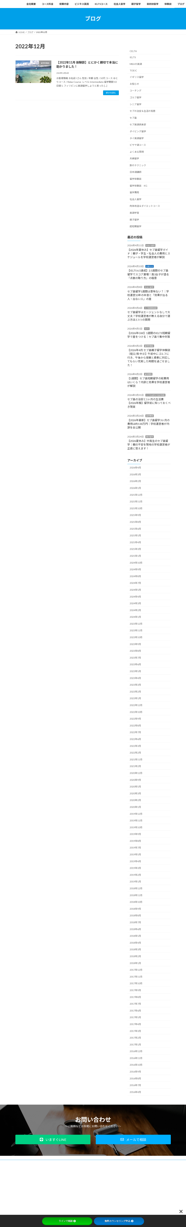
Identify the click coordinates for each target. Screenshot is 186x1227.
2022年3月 (135, 745)
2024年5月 (135, 589)
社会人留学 (135, 199)
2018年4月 (135, 942)
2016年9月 (135, 1071)
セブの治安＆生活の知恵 (142, 111)
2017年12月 (136, 969)
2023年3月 (135, 684)
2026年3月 (135, 474)
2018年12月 (136, 888)
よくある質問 (137, 151)
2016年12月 (136, 1051)
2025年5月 (135, 535)
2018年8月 (135, 915)
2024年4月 (135, 596)
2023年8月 (135, 650)
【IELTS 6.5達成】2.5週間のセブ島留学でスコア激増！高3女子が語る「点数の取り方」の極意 (148, 274)
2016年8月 (135, 1078)
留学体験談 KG (138, 185)
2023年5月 (135, 671)
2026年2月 (135, 481)
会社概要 (23, 1163)
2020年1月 (135, 807)
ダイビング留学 (138, 131)
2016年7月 (135, 1085)
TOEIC (133, 70)
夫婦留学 (134, 158)
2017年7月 (135, 1003)
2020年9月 (135, 779)
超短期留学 (135, 226)
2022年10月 (136, 711)
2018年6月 (135, 929)
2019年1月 (135, 881)
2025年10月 (136, 508)
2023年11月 (136, 630)
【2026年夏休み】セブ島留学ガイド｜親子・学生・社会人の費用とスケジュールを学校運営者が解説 (148, 253)
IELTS (133, 57)
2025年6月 (135, 528)
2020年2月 (135, 800)
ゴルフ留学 (135, 97)
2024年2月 (135, 610)
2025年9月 (135, 515)
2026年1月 (135, 488)
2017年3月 (135, 1030)
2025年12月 (136, 494)
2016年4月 (135, 1091)
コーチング (135, 90)
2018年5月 (135, 935)
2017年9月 (135, 990)
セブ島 (133, 117)
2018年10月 (136, 901)
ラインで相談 (67, 1220)
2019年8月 (135, 840)
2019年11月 (136, 820)
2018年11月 (136, 895)
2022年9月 (135, 718)
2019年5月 (135, 854)
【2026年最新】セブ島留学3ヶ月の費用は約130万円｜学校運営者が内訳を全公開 (148, 423)
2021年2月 (135, 766)
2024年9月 (135, 569)
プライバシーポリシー (43, 1163)
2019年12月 (136, 813)
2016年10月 (136, 1064)
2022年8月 (135, 725)
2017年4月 (135, 1024)
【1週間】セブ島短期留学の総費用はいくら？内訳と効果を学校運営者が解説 (148, 382)
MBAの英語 (136, 64)
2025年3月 (135, 549)
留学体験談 (135, 178)
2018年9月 (135, 908)
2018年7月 (135, 922)
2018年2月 (135, 956)
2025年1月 (135, 555)
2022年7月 (135, 732)
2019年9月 (135, 834)
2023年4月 (135, 677)
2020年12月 (136, 773)
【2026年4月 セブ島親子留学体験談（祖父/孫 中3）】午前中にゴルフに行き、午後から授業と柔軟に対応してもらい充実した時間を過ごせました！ (148, 357)
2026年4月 (135, 467)
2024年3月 (135, 603)
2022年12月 (136, 705)
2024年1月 (135, 616)
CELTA (133, 50)
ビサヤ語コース (138, 144)
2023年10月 (136, 637)
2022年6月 (135, 739)
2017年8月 (135, 996)
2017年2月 (135, 1037)
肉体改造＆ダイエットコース (145, 205)
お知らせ (134, 83)
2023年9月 (135, 644)
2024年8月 (135, 576)
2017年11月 (136, 976)
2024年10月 (136, 562)
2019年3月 (135, 868)
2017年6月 (135, 1010)
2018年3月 (135, 949)
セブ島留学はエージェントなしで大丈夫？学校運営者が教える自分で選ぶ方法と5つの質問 (148, 315)
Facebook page (146, 1186)
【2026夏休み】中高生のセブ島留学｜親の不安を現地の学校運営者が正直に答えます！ (148, 444)
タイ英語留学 (137, 138)
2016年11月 (136, 1057)
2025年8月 (135, 521)
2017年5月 (135, 1017)
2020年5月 (135, 786)
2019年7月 (135, 847)
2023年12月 (136, 623)
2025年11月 (136, 501)
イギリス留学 (137, 77)
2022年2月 (135, 752)
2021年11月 (136, 759)
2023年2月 (135, 691)
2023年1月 (135, 698)
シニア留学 (135, 104)
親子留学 (134, 219)
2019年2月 (135, 874)
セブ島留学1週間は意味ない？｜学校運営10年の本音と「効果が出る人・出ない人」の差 (148, 295)
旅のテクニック (138, 165)
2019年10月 (136, 827)
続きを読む (111, 92)
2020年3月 (135, 793)
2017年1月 (135, 1044)
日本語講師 (135, 172)
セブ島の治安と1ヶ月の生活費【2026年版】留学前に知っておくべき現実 (149, 403)
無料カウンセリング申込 (119, 1220)
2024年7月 (135, 582)
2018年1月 (135, 963)
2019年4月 (135, 861)
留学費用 (134, 192)
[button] (52, 1139)
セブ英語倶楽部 (138, 124)
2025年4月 (135, 542)
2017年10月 (136, 983)
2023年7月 (135, 657)
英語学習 (134, 212)
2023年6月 (135, 664)
